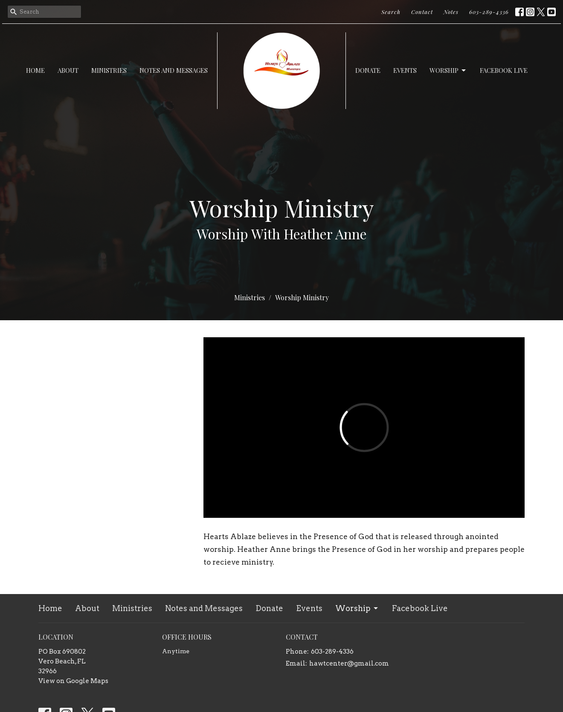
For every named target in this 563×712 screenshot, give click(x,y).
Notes (451, 11)
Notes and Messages (173, 70)
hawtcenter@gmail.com (349, 663)
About (68, 70)
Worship (448, 70)
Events (405, 70)
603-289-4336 (489, 11)
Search (390, 11)
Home (35, 70)
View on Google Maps (73, 681)
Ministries (109, 70)
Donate (367, 70)
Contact (422, 11)
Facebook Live (504, 70)
